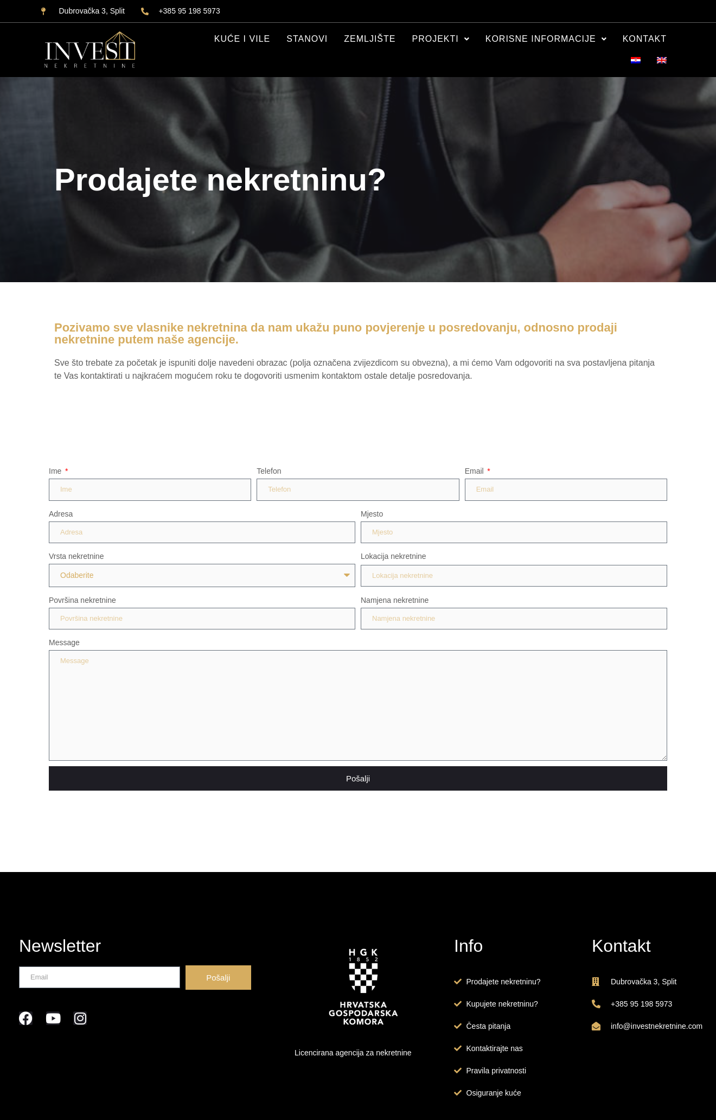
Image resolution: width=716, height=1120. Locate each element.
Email (475, 471)
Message (64, 642)
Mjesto (372, 514)
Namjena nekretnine (395, 600)
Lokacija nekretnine (393, 556)
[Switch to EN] (662, 61)
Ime (56, 471)
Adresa (61, 514)
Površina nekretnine (82, 600)
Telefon (269, 471)
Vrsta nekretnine (76, 556)
